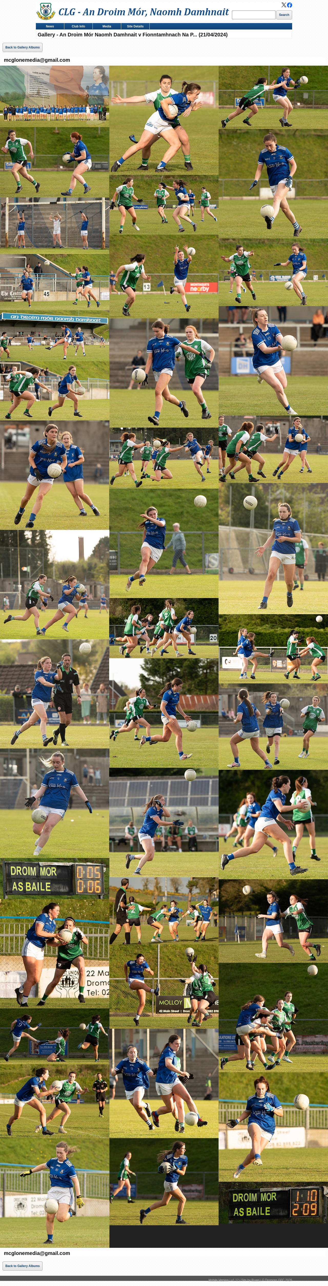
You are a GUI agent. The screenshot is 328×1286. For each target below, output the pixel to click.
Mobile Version (219, 1280)
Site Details (134, 27)
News (49, 27)
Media (106, 27)
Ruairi (255, 1280)
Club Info (77, 27)
